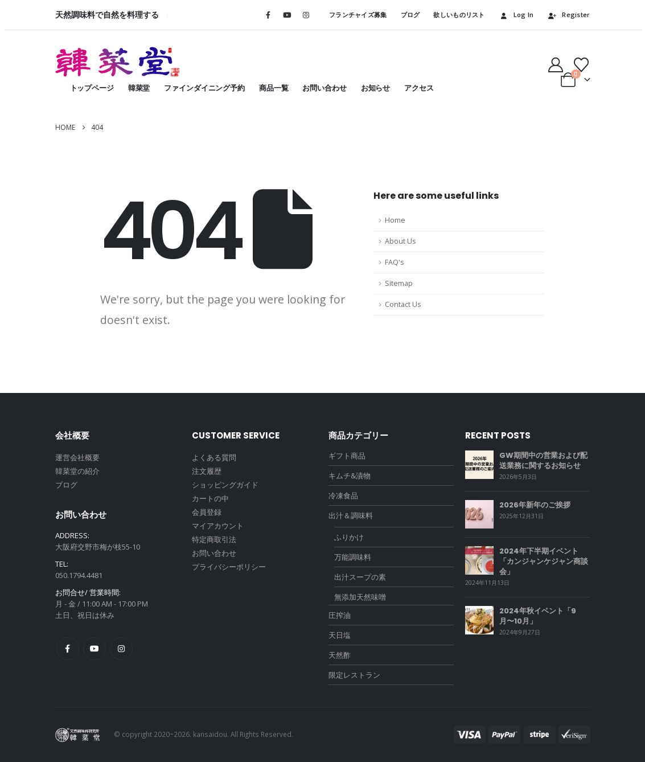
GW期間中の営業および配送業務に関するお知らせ (543, 460)
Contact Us (403, 304)
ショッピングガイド (225, 485)
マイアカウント (218, 526)
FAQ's (394, 262)
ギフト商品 (346, 455)
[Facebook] (268, 15)
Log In (516, 14)
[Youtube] (287, 15)
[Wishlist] (581, 65)
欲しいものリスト (458, 14)
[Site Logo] (117, 62)
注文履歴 (206, 471)
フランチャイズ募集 (358, 14)
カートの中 (210, 498)
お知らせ (375, 88)
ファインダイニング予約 (204, 88)
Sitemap (399, 283)
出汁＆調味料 (350, 515)
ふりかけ (349, 537)
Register (568, 14)
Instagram (121, 648)
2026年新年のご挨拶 (534, 504)
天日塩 (339, 635)
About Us (400, 241)
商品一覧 (273, 88)
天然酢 (339, 655)
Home (395, 220)
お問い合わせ (324, 88)
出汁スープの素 (360, 577)
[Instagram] (306, 15)
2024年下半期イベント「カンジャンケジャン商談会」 (543, 561)
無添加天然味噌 (360, 597)
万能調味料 (352, 557)
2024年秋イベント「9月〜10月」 (537, 615)
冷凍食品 (343, 495)
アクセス (418, 88)
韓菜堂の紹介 (77, 471)
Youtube (94, 648)
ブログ (410, 14)
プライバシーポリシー (229, 567)
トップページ (92, 88)
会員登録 (206, 512)
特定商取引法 (214, 539)
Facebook (67, 648)
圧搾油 (339, 615)
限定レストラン (354, 675)
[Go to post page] (479, 464)
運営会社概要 (77, 457)
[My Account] (555, 65)
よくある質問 (214, 457)
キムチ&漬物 (349, 475)
